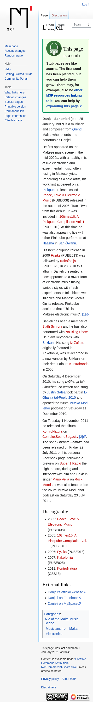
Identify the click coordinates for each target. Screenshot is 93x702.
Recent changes (15, 50)
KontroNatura (52, 431)
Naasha (48, 243)
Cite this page (13, 120)
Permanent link (14, 111)
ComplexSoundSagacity (60, 437)
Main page (11, 46)
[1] (84, 314)
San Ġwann (67, 243)
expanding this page (62, 106)
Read (47, 25)
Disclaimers (48, 687)
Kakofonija (68, 261)
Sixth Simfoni (52, 326)
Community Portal (16, 78)
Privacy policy (50, 679)
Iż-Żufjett (76, 343)
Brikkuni (48, 343)
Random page (14, 55)
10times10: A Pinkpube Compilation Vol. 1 (67, 540)
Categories (52, 614)
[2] (81, 437)
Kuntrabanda (78, 364)
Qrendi (77, 129)
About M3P (69, 679)
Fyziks (55, 255)
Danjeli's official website (65, 592)
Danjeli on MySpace (63, 603)
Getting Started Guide (18, 74)
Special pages (14, 101)
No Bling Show (76, 332)
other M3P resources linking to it (64, 95)
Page (44, 15)
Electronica (54, 634)
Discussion (59, 15)
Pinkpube (49, 190)
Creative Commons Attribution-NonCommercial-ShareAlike (63, 663)
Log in (86, 4)
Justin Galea (56, 392)
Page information (15, 116)
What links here (14, 92)
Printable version (15, 106)
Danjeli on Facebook (63, 598)
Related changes (15, 97)
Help (8, 69)
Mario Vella (60, 479)
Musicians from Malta (61, 628)
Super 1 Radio (70, 463)
